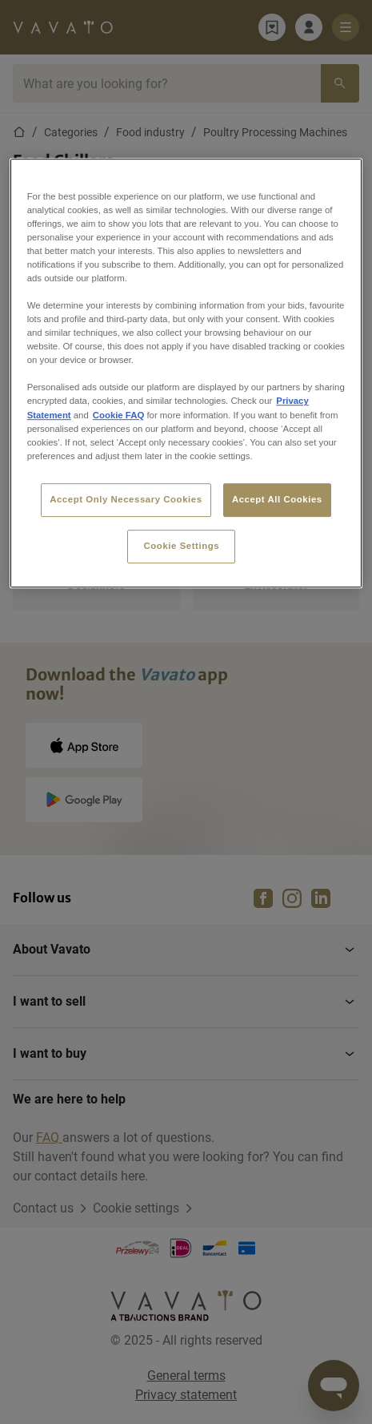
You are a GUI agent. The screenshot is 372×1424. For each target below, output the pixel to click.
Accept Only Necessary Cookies (126, 499)
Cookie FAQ (118, 415)
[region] (186, 373)
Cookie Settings (182, 546)
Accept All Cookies (277, 499)
